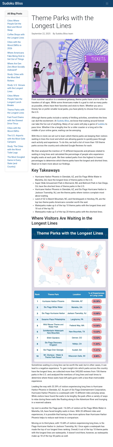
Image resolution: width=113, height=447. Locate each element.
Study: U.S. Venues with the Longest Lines (16, 88)
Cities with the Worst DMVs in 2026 (14, 45)
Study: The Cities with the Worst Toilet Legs (15, 149)
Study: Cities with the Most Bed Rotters (15, 77)
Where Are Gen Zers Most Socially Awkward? (16, 66)
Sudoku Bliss (12, 3)
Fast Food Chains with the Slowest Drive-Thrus (15, 120)
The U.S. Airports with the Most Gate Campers (16, 138)
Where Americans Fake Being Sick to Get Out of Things (16, 56)
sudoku (101, 124)
